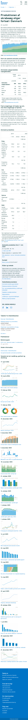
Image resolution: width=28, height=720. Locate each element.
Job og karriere (6, 687)
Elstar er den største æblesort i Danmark (11, 628)
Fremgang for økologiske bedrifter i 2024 (11, 526)
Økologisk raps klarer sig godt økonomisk (11, 454)
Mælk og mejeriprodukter (8, 298)
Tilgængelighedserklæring (9, 702)
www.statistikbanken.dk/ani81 (10, 55)
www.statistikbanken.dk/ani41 (11, 240)
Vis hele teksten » (6, 278)
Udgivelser (11, 7)
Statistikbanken (6, 685)
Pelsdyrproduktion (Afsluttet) (9, 286)
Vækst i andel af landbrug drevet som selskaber (13, 584)
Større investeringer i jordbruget (9, 498)
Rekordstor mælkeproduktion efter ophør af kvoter (14, 656)
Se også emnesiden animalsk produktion (11, 352)
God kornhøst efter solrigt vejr (9, 468)
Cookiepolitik (5, 700)
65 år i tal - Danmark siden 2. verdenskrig (11, 342)
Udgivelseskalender (7, 689)
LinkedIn (4, 712)
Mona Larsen (5, 262)
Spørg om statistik (7, 679)
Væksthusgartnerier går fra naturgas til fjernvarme (11, 613)
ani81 (7, 241)
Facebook (4, 710)
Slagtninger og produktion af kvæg (9, 328)
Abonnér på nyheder (7, 708)
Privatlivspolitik (6, 698)
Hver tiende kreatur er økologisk (9, 412)
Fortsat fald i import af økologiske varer (11, 439)
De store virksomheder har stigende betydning (13, 569)
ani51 (19, 240)
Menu (25, 3)
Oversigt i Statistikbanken (7, 319)
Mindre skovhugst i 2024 (9, 425)
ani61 (22, 240)
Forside (2, 7)
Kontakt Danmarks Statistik (9, 675)
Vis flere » (3, 333)
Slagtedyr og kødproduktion (9, 292)
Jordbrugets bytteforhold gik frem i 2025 (11, 368)
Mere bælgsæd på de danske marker (10, 541)
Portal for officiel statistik (8, 692)
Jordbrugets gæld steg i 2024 (9, 512)
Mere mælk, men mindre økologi (9, 383)
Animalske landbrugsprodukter (10, 284)
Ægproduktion (6, 294)
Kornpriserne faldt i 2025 (9, 397)
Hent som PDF (7, 250)
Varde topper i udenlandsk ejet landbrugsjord (12, 555)
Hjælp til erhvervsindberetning (10, 677)
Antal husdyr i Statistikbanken (8, 350)
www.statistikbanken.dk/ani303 (11, 102)
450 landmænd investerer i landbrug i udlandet (13, 642)
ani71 (2, 241)
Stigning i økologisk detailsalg (9, 598)
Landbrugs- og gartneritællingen (10, 296)
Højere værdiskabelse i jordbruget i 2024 (11, 483)
